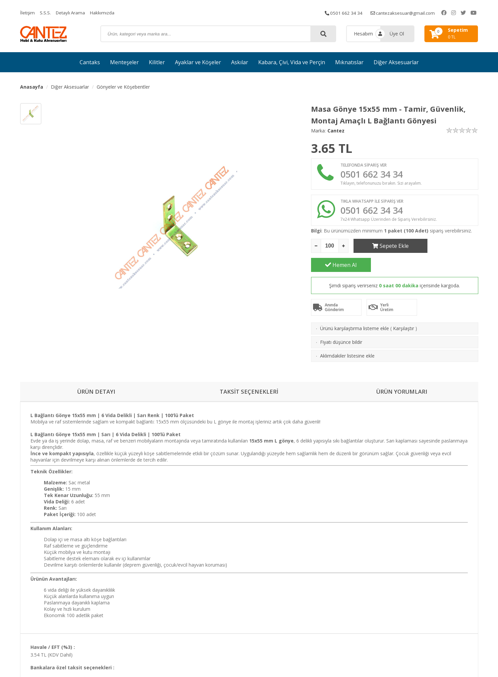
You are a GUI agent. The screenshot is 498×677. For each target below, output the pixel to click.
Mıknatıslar (349, 62)
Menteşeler (124, 62)
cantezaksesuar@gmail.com (412, 12)
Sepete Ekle (383, 248)
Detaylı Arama (72, 12)
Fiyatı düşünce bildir (341, 325)
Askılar (239, 62)
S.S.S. (46, 12)
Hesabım (363, 33)
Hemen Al (448, 248)
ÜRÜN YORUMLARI (401, 381)
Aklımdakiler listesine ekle (347, 339)
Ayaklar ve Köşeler (198, 62)
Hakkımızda (104, 12)
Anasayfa (31, 87)
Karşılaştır (403, 312)
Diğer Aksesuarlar (396, 62)
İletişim (27, 12)
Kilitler (157, 62)
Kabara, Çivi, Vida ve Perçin (291, 62)
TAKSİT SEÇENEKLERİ (249, 381)
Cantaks (90, 62)
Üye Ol (397, 33)
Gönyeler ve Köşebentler (123, 87)
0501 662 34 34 (351, 12)
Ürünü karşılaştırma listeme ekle (354, 312)
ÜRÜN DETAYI (96, 381)
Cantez (335, 130)
